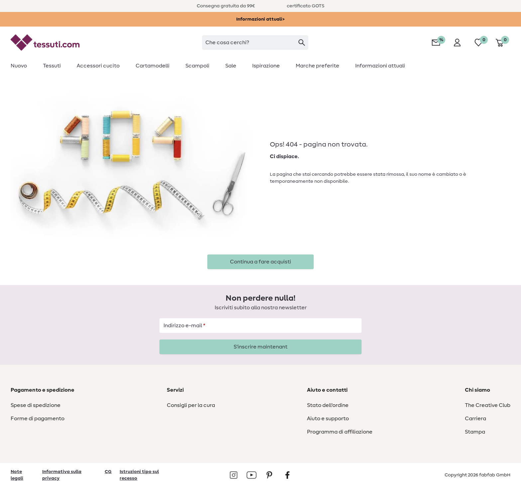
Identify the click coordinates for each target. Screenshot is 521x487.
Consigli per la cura (191, 405)
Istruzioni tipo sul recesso (139, 475)
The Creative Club (487, 405)
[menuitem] (23, 65)
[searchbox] (255, 42)
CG (108, 471)
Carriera (475, 418)
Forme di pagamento (37, 418)
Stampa (475, 432)
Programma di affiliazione (339, 432)
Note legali (17, 475)
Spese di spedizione (35, 405)
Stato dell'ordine (328, 405)
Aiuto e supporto (328, 418)
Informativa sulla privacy (61, 475)
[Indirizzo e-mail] (260, 325)
